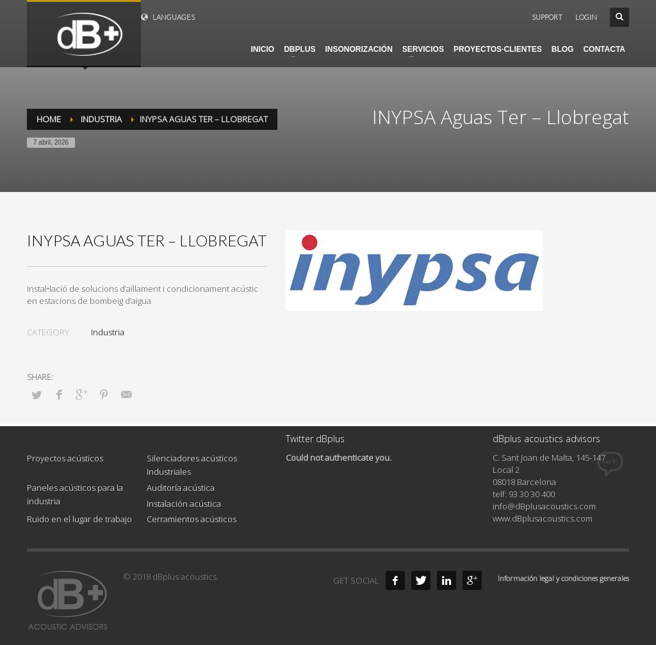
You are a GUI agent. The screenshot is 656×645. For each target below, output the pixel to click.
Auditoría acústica (181, 487)
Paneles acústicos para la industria (75, 494)
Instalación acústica (184, 503)
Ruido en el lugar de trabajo (79, 519)
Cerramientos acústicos (191, 519)
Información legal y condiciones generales (563, 578)
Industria (107, 332)
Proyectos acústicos (65, 458)
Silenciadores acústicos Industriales (192, 464)
